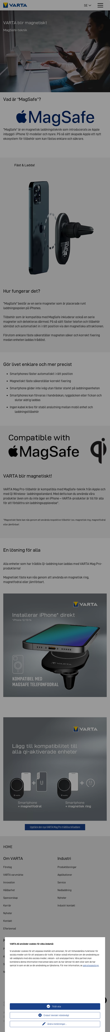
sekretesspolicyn (91, 965)
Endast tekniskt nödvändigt (56, 1015)
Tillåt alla (56, 1006)
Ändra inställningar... (57, 1024)
